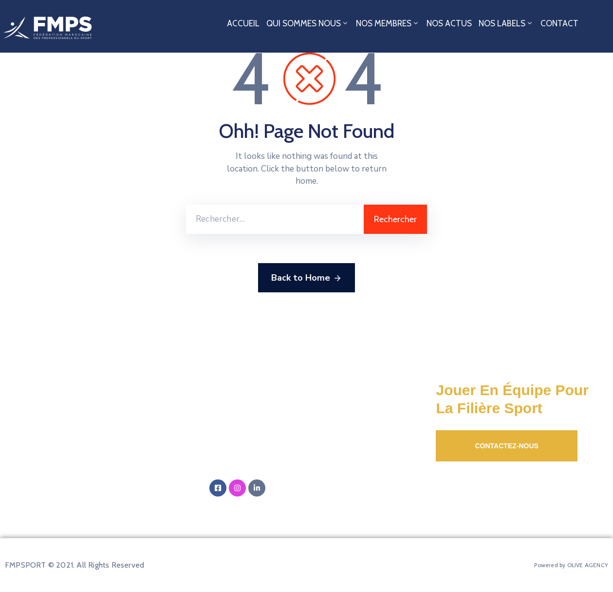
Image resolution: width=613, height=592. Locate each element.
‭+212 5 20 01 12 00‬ (261, 464)
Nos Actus (449, 23)
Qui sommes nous (307, 23)
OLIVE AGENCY (587, 565)
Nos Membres (388, 23)
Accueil (243, 23)
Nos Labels (506, 23)
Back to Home (306, 278)
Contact (559, 23)
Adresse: (311, 397)
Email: (278, 435)
